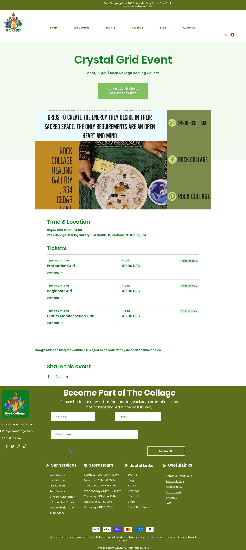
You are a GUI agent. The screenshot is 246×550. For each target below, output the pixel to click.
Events (132, 475)
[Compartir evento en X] (57, 376)
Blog (131, 480)
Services (133, 491)
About (132, 485)
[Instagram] (18, 446)
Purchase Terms (160, 537)
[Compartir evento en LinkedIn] (66, 376)
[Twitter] (12, 446)
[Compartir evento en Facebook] (48, 376)
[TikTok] (24, 446)
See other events (123, 93)
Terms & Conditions (117, 537)
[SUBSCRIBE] (166, 451)
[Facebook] (7, 446)
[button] (53, 28)
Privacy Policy (136, 537)
